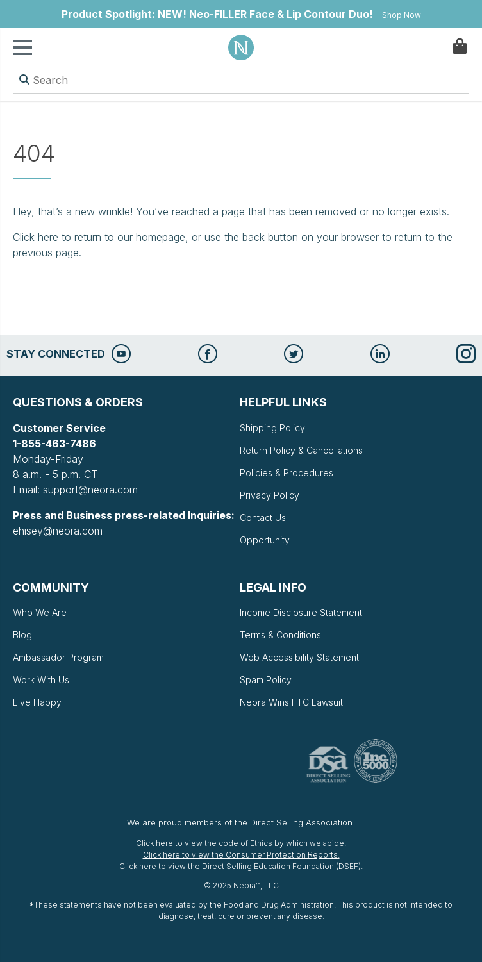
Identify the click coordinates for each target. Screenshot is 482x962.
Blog (22, 634)
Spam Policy (266, 679)
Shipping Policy (272, 427)
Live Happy (37, 702)
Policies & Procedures (286, 472)
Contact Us (263, 517)
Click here (35, 237)
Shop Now (401, 15)
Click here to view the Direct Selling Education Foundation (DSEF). (241, 866)
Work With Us (41, 679)
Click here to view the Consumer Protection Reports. (241, 854)
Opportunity (265, 540)
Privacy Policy (269, 495)
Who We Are (40, 612)
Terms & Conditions (280, 634)
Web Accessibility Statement (299, 657)
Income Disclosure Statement (301, 612)
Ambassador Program (58, 657)
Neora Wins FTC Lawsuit (291, 702)
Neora (241, 47)
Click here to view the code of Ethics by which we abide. (241, 843)
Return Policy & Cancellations (301, 450)
